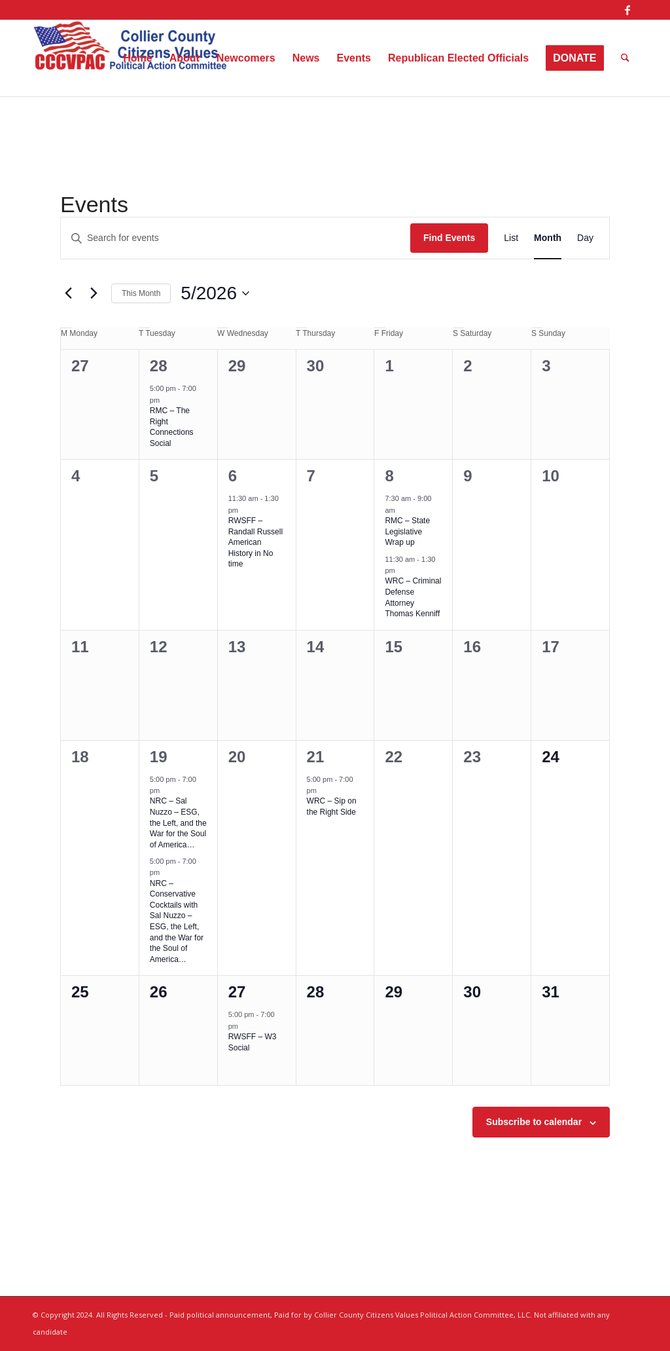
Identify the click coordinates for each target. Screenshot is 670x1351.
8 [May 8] (389, 476)
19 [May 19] (159, 757)
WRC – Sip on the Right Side (332, 806)
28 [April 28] (159, 366)
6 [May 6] (232, 476)
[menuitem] (137, 58)
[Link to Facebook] (627, 10)
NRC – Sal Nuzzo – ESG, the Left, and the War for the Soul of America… (178, 822)
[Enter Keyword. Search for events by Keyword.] (235, 238)
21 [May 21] (316, 757)
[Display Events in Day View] (585, 238)
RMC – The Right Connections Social (172, 427)
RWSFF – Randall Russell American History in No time (255, 542)
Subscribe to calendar (534, 1122)
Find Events (449, 237)
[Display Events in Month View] (547, 238)
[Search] (625, 58)
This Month (141, 293)
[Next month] (93, 293)
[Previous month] (68, 293)
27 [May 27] (237, 992)
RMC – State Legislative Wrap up (407, 531)
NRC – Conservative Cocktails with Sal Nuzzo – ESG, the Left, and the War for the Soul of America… (176, 921)
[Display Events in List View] (511, 238)
